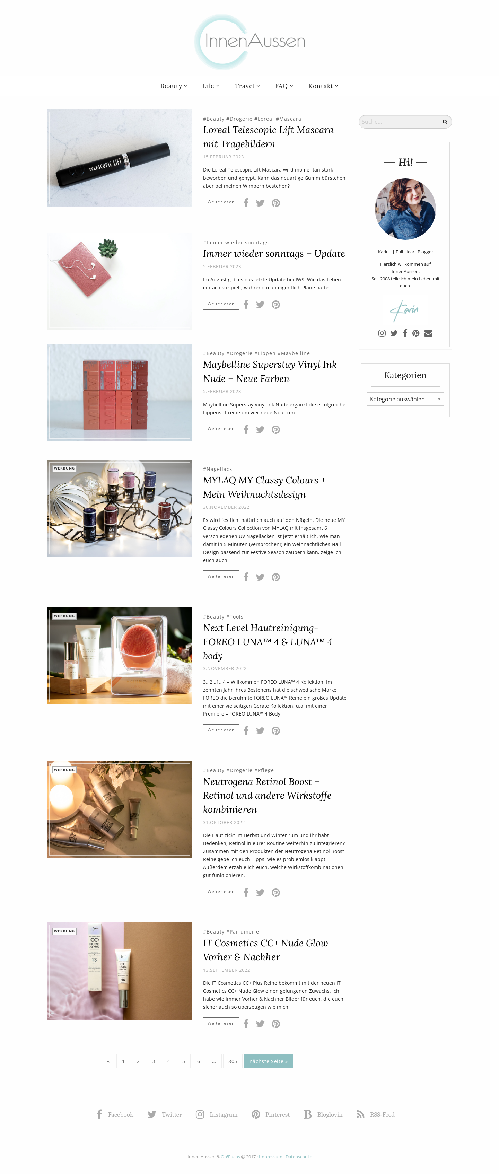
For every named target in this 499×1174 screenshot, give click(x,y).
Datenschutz (299, 1157)
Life (208, 86)
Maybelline (295, 353)
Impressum (270, 1157)
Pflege (266, 770)
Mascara (290, 118)
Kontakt (320, 86)
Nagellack (219, 469)
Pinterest (271, 1115)
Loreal (266, 118)
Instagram (217, 1115)
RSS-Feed (376, 1115)
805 (232, 1061)
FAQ (281, 86)
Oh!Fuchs (230, 1157)
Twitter (165, 1115)
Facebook (115, 1115)
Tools (237, 616)
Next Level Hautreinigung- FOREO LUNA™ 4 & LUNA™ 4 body (267, 642)
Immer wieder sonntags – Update (274, 253)
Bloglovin (324, 1115)
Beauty (171, 86)
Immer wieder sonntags (238, 242)
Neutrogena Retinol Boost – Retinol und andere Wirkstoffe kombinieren (267, 795)
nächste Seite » (269, 1061)
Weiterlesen (221, 202)
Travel (245, 86)
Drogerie (241, 118)
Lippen (267, 353)
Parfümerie (244, 931)
